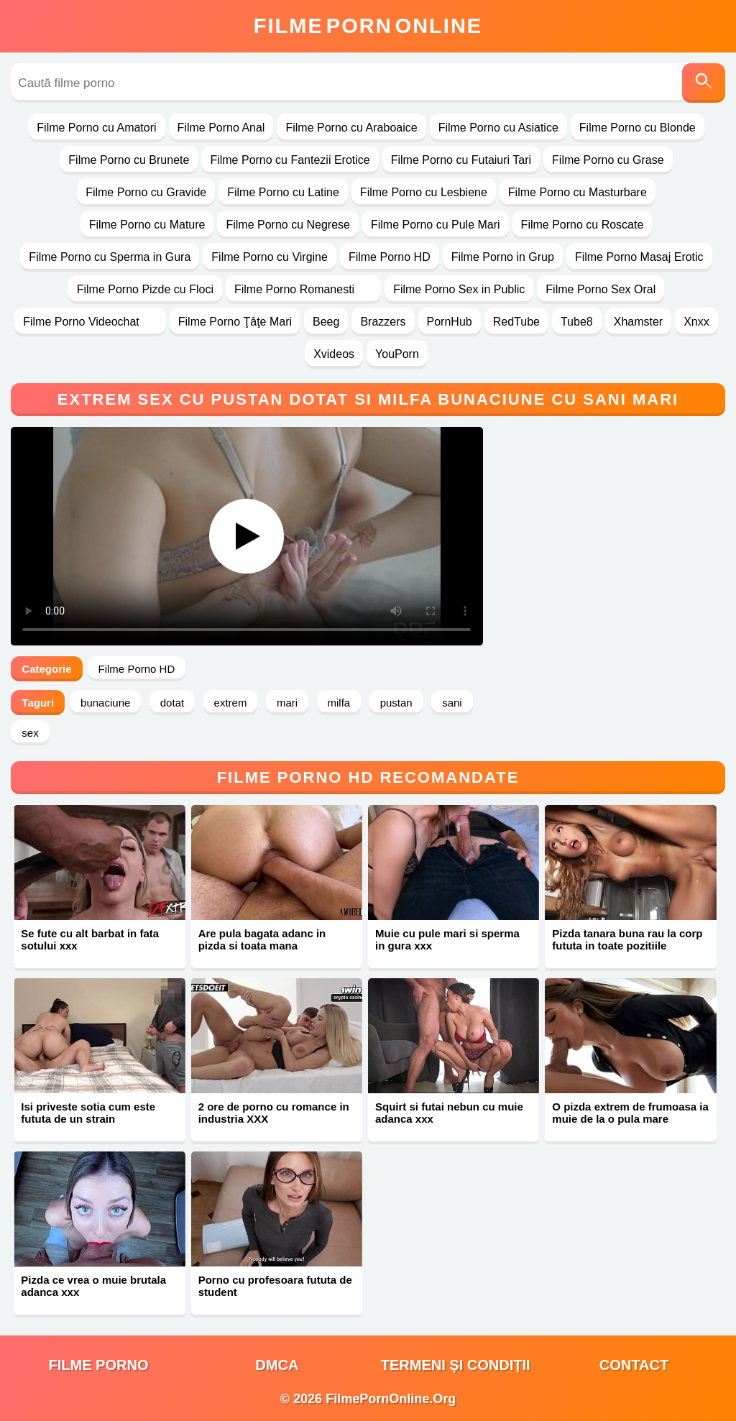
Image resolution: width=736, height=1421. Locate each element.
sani (452, 702)
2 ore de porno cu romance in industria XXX (273, 1112)
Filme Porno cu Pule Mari (435, 225)
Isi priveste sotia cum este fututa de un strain (88, 1112)
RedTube (516, 322)
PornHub (449, 322)
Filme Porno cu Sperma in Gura (109, 257)
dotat (172, 702)
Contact (633, 1365)
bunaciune (105, 702)
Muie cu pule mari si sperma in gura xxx (447, 939)
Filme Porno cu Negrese (288, 225)
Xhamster (638, 322)
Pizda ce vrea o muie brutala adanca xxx (93, 1286)
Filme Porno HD (390, 257)
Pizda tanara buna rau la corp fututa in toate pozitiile (627, 939)
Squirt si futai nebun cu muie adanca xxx (449, 1112)
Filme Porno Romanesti (303, 289)
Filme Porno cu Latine (283, 192)
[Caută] (703, 83)
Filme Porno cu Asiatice (498, 127)
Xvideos (333, 354)
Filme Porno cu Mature (147, 225)
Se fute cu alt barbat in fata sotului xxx (90, 939)
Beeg (326, 322)
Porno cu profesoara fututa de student (275, 1286)
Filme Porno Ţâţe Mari (235, 322)
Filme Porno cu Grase (608, 160)
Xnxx (696, 322)
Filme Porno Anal (221, 127)
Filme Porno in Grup (502, 257)
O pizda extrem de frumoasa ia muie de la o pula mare (630, 1112)
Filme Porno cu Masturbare (577, 192)
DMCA (276, 1365)
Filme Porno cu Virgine (269, 257)
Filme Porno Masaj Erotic (639, 257)
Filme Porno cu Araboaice (351, 127)
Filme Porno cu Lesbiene (423, 192)
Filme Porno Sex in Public (459, 289)
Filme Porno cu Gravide (146, 192)
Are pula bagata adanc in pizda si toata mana (262, 939)
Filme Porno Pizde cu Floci (145, 289)
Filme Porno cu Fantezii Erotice (289, 160)
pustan (396, 702)
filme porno (99, 1365)
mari (287, 702)
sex (30, 733)
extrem (230, 702)
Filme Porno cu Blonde (637, 127)
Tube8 (577, 322)
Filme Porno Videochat (90, 322)
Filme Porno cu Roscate (582, 225)
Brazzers (382, 322)
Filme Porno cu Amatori (96, 127)
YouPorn (397, 354)
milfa (339, 702)
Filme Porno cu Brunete (128, 160)
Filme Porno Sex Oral (601, 289)
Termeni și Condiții (455, 1365)
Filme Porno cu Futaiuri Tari (461, 160)
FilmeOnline (368, 25)
